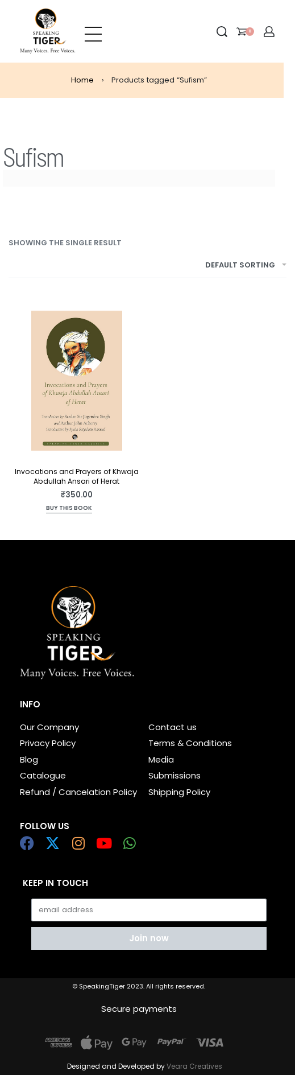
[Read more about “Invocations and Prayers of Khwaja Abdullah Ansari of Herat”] (69, 509)
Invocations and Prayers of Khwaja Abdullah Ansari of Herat (77, 476)
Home (82, 80)
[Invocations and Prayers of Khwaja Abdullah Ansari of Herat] (76, 381)
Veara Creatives (194, 1066)
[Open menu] (93, 31)
